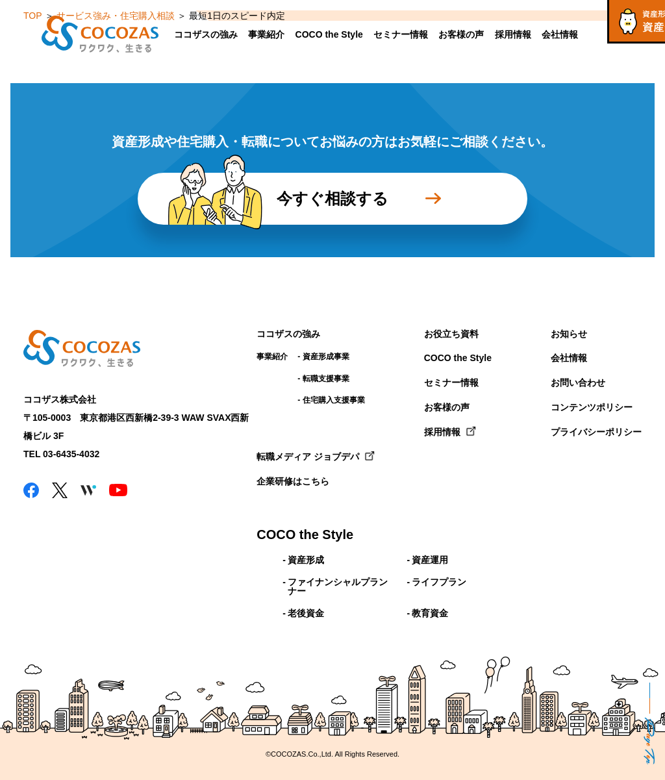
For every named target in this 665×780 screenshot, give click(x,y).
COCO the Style (329, 34)
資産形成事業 (326, 356)
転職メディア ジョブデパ (308, 456)
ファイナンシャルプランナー (338, 586)
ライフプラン (439, 581)
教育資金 (430, 613)
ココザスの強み (206, 34)
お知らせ (569, 334)
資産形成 (306, 559)
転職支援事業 (326, 378)
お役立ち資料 (451, 334)
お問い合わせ (578, 382)
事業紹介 (266, 34)
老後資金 (306, 613)
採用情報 (513, 34)
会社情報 (560, 34)
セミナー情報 (400, 34)
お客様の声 (461, 34)
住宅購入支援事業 (334, 400)
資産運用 (430, 559)
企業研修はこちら (293, 481)
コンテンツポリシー (592, 407)
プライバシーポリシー (596, 432)
